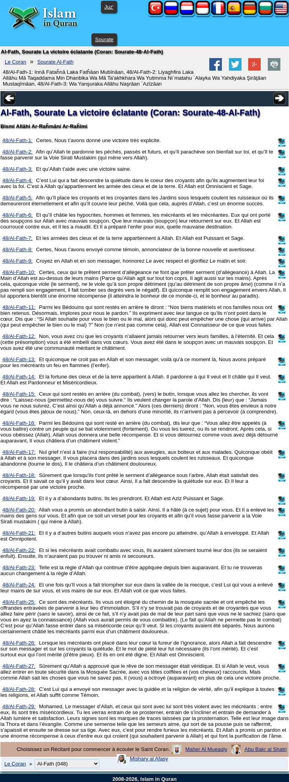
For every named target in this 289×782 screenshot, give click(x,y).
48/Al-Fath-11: (18, 307)
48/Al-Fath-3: (17, 169)
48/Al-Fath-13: (18, 359)
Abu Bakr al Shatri (266, 749)
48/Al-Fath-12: (18, 336)
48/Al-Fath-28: (18, 689)
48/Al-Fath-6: (17, 215)
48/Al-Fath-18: (18, 475)
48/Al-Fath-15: (18, 394)
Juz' (108, 7)
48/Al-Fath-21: (18, 533)
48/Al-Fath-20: (18, 510)
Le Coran (15, 62)
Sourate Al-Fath (55, 62)
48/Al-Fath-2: (17, 152)
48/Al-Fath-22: (18, 550)
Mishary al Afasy (149, 759)
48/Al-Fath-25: (18, 602)
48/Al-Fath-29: (18, 706)
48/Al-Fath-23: (18, 567)
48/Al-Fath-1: (17, 140)
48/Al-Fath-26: (18, 643)
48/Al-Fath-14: (18, 377)
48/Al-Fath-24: (18, 585)
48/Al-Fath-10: (18, 272)
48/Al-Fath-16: (18, 423)
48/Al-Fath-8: (17, 249)
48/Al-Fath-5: (17, 198)
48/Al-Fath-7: (17, 238)
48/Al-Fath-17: (18, 452)
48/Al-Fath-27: (18, 666)
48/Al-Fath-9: (17, 261)
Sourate (104, 39)
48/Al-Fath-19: (18, 498)
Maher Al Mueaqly (206, 749)
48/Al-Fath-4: (17, 180)
